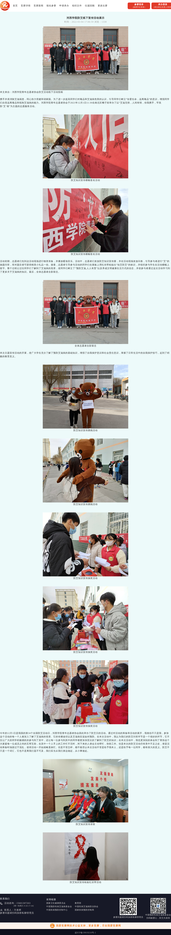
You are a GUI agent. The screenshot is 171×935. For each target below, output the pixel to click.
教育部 (78, 903)
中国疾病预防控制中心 (57, 910)
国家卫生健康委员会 (56, 903)
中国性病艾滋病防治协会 (86, 906)
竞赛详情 (25, 5)
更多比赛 (102, 5)
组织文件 (77, 5)
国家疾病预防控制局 (84, 910)
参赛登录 (139, 6)
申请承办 (64, 5)
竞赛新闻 (38, 5)
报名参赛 (51, 5)
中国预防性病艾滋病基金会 (59, 906)
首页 (15, 5)
